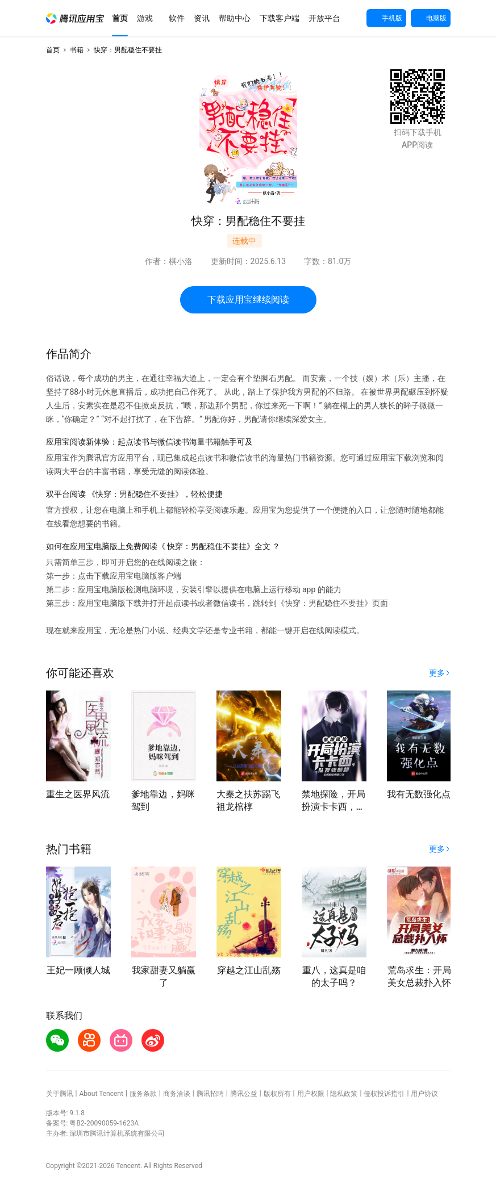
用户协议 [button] (424, 1094)
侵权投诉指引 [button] (384, 1094)
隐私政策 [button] (343, 1094)
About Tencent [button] (101, 1094)
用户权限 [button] (310, 1094)
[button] (75, 18)
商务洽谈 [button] (176, 1094)
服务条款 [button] (143, 1094)
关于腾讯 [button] (59, 1094)
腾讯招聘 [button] (210, 1094)
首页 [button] (53, 50)
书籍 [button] (77, 50)
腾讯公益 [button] (243, 1094)
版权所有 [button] (277, 1094)
